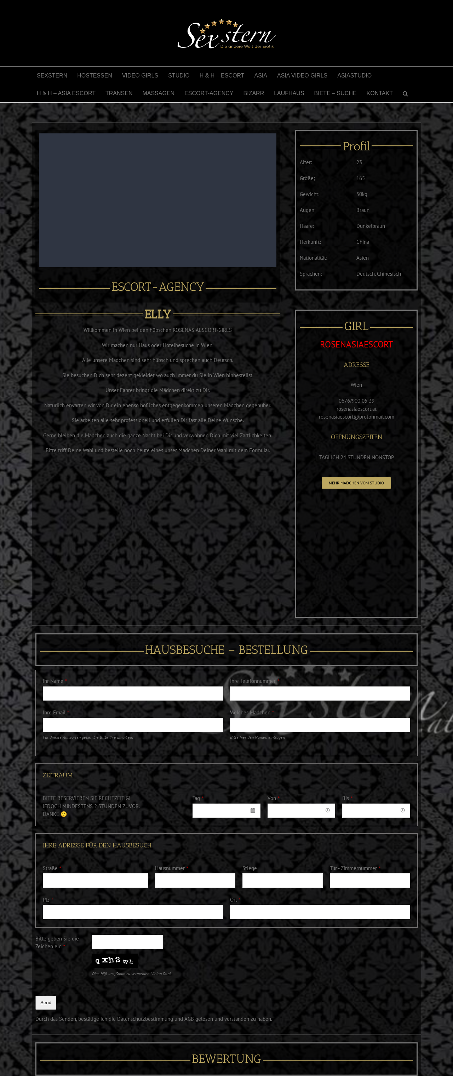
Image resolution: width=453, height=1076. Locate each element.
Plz (48, 899)
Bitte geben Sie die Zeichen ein (57, 942)
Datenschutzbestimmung (145, 1018)
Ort (235, 899)
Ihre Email (56, 712)
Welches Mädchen (252, 712)
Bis (347, 798)
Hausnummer (171, 868)
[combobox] (226, 811)
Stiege (249, 868)
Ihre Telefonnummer (254, 681)
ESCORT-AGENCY (157, 287)
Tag (198, 798)
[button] (405, 93)
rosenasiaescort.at (357, 408)
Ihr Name (55, 681)
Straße (52, 868)
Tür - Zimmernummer (355, 868)
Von (274, 798)
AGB (189, 1018)
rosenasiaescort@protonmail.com (356, 416)
